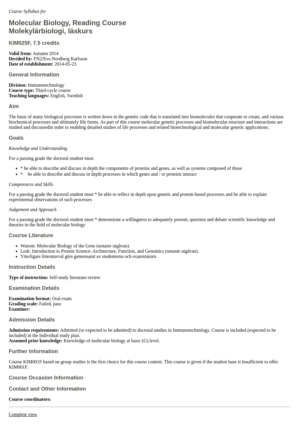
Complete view (23, 414)
